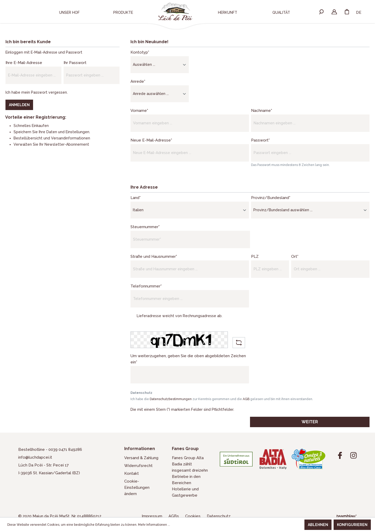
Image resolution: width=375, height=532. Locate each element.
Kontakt (131, 473)
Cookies (193, 516)
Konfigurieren (352, 525)
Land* (135, 197)
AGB (246, 399)
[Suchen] (321, 11)
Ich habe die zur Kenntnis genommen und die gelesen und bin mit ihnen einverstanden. (221, 399)
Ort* (294, 256)
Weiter (310, 421)
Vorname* (139, 110)
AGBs (174, 516)
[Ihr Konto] (334, 11)
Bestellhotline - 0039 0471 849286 (50, 449)
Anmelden (19, 105)
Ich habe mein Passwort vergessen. (36, 92)
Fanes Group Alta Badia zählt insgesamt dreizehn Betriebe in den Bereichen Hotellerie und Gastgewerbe (190, 477)
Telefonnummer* (146, 286)
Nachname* (261, 110)
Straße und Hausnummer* (153, 256)
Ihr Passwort (75, 62)
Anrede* (137, 81)
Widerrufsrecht (138, 465)
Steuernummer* (145, 227)
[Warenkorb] (347, 11)
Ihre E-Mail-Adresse (23, 62)
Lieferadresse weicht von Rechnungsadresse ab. (179, 316)
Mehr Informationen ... (154, 525)
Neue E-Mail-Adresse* (151, 140)
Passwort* (260, 140)
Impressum (152, 516)
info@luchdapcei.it (35, 457)
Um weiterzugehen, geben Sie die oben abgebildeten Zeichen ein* (188, 359)
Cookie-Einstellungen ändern (136, 487)
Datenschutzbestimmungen (171, 399)
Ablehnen (318, 525)
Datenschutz (218, 516)
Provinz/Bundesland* (270, 197)
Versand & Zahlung (141, 458)
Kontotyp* (139, 52)
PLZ (255, 256)
